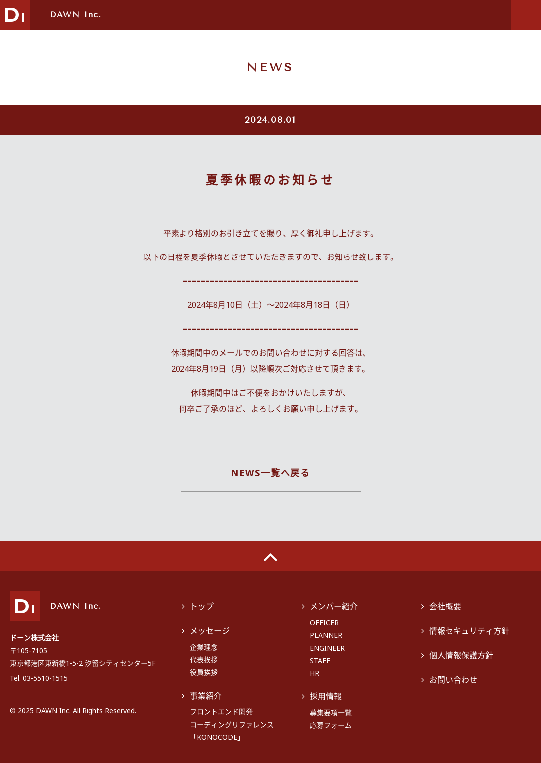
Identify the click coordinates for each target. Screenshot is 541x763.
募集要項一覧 (331, 712)
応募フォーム (331, 725)
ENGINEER (327, 648)
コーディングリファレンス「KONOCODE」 (232, 731)
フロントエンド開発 (221, 711)
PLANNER (326, 635)
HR (314, 673)
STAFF (320, 660)
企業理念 (204, 647)
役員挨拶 (204, 672)
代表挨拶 (204, 659)
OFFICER (324, 622)
